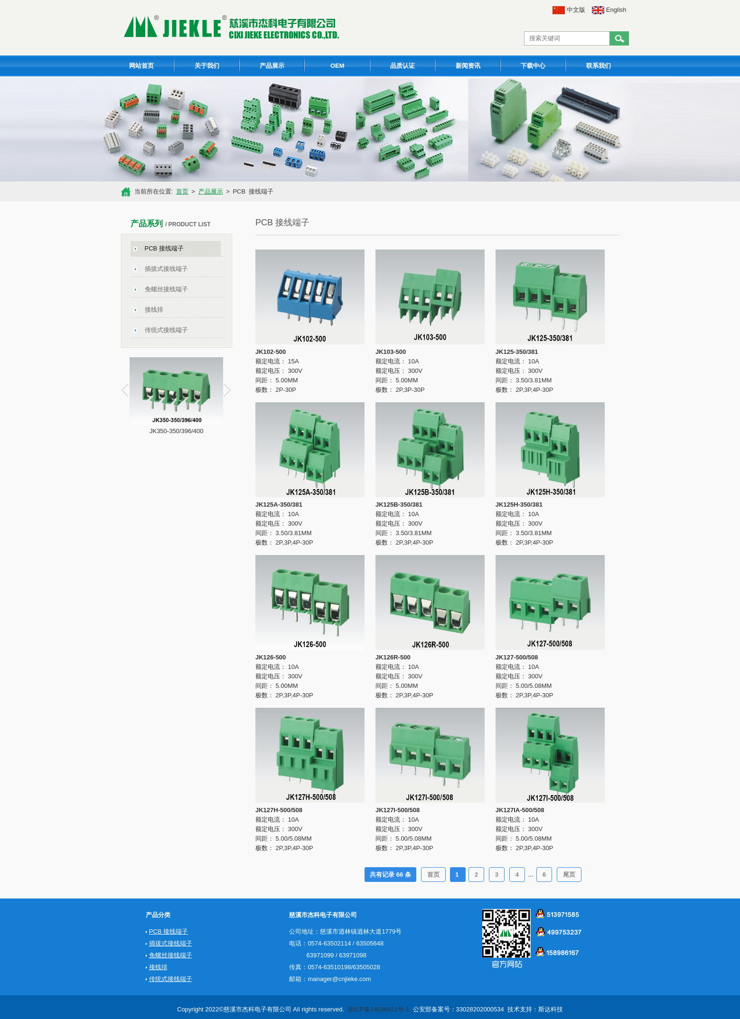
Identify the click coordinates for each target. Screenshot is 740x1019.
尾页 (569, 874)
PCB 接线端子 (164, 248)
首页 (182, 191)
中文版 (569, 9)
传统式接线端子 (166, 329)
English (609, 9)
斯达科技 (550, 1009)
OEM (337, 65)
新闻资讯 (468, 65)
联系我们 (598, 65)
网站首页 (141, 65)
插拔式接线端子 (166, 268)
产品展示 (272, 65)
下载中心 (533, 65)
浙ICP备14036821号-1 (378, 1009)
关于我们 (207, 65)
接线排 (154, 309)
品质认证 (402, 65)
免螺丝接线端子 (166, 289)
